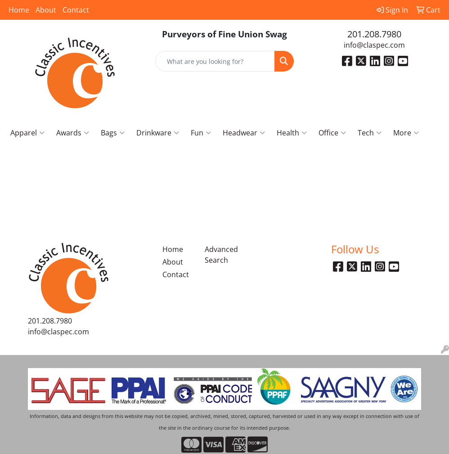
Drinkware (157, 132)
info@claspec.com (374, 45)
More (406, 132)
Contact (76, 10)
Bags (113, 132)
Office (332, 132)
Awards (72, 132)
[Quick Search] (215, 61)
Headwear (244, 132)
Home (19, 10)
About (46, 10)
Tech (370, 132)
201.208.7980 (374, 34)
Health (292, 132)
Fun (201, 132)
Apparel (27, 132)
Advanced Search (220, 254)
